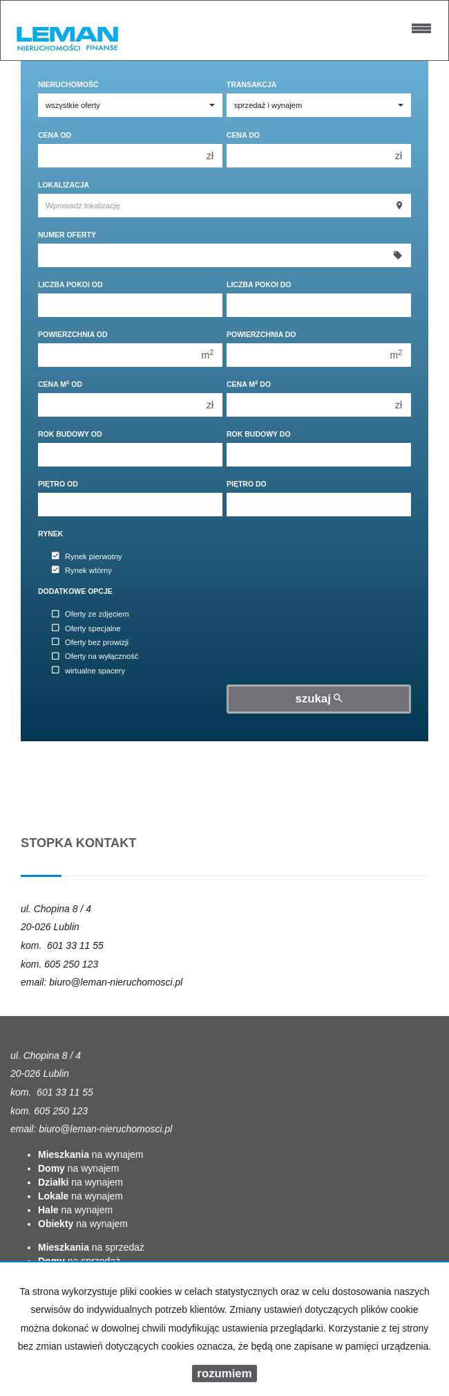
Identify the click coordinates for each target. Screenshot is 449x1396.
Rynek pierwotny (87, 556)
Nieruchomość (68, 84)
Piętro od (58, 484)
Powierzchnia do (261, 334)
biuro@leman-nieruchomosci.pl (115, 982)
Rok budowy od (70, 434)
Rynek (50, 533)
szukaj (319, 698)
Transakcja (251, 84)
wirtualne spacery (88, 671)
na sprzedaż (91, 1247)
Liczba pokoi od (70, 284)
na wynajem (91, 1154)
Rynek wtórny (82, 570)
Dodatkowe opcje (75, 591)
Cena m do (249, 383)
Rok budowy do (259, 434)
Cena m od (60, 383)
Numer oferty (67, 234)
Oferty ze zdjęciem (90, 614)
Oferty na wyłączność (95, 657)
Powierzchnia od (73, 334)
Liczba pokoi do (259, 284)
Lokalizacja (63, 185)
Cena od (54, 135)
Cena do (243, 135)
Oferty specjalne (86, 628)
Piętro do (247, 484)
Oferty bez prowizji (90, 642)
